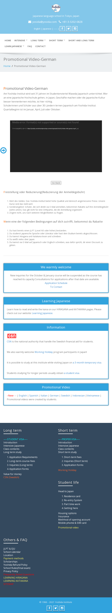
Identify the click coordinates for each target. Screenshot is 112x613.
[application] (56, 146)
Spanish (33, 395)
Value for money (13, 474)
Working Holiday (44, 352)
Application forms (19, 469)
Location (8, 555)
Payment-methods (14, 558)
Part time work (72, 504)
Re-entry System (73, 500)
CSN (9, 341)
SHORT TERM (57, 40)
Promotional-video (68, 527)
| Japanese (46, 28)
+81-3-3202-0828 (72, 22)
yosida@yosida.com (44, 22)
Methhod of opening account (74, 519)
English (37, 28)
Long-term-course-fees (22, 461)
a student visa (71, 373)
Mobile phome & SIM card (72, 522)
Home (8, 40)
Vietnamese (93, 395)
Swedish (65, 395)
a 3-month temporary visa (87, 362)
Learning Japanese (42, 313)
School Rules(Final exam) (17, 568)
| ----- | (55, 28)
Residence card (72, 496)
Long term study (13, 452)
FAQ (30, 46)
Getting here (71, 508)
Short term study (67, 452)
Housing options (67, 513)
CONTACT (40, 46)
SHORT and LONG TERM (81, 40)
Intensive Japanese (68, 445)
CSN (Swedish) (11, 477)
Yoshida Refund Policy (15, 564)
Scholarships (11, 561)
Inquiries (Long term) (21, 465)
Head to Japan (66, 491)
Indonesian (78, 395)
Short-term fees (73, 457)
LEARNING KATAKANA (16, 580)
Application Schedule (56, 283)
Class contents (11, 449)
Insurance (63, 516)
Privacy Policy (11, 571)
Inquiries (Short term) (76, 461)
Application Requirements (23, 457)
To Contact (56, 286)
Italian (44, 395)
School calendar (12, 552)
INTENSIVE (20, 40)
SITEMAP (9, 584)
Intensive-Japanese (14, 445)
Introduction (10, 442)
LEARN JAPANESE (14, 46)
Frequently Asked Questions (19, 574)
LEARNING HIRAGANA (16, 577)
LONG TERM (38, 40)
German (54, 395)
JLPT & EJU (9, 548)
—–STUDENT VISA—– (16, 439)
